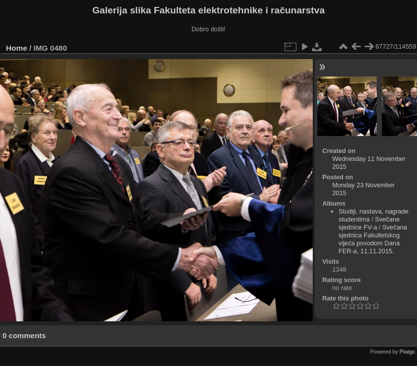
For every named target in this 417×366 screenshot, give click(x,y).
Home (16, 48)
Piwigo (407, 352)
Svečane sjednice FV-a (369, 223)
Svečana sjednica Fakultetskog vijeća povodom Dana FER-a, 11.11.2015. (373, 239)
